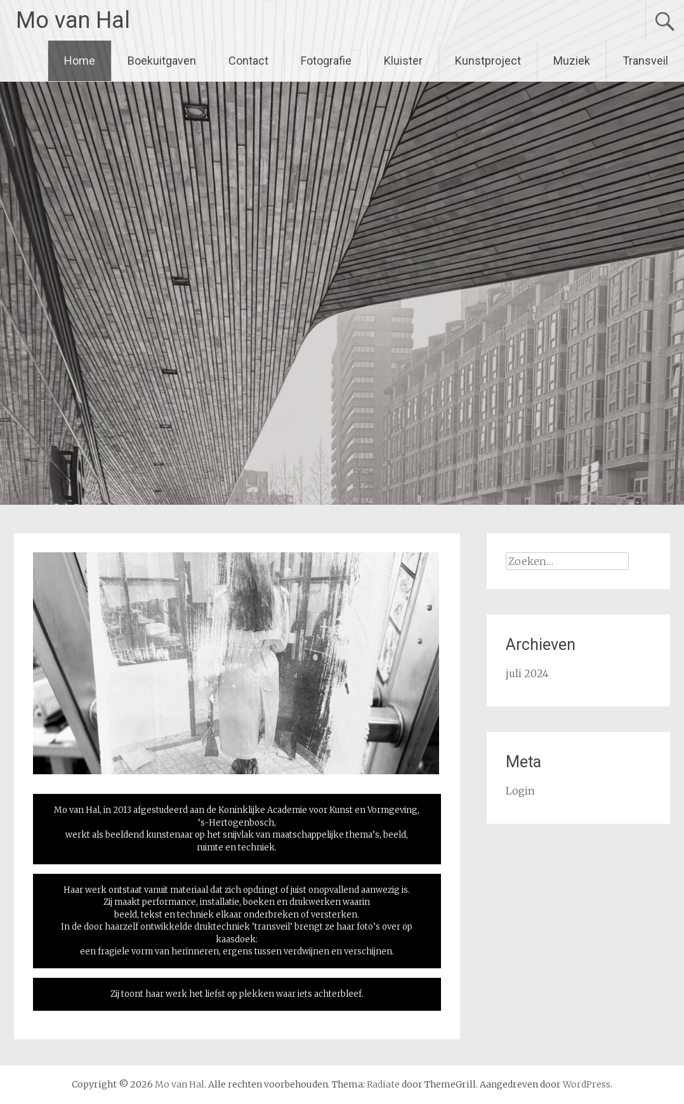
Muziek (571, 60)
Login (520, 790)
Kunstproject (488, 60)
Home (79, 60)
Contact (248, 60)
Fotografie (326, 60)
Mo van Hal (73, 20)
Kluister (403, 60)
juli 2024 (527, 673)
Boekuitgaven (162, 60)
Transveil (645, 60)
